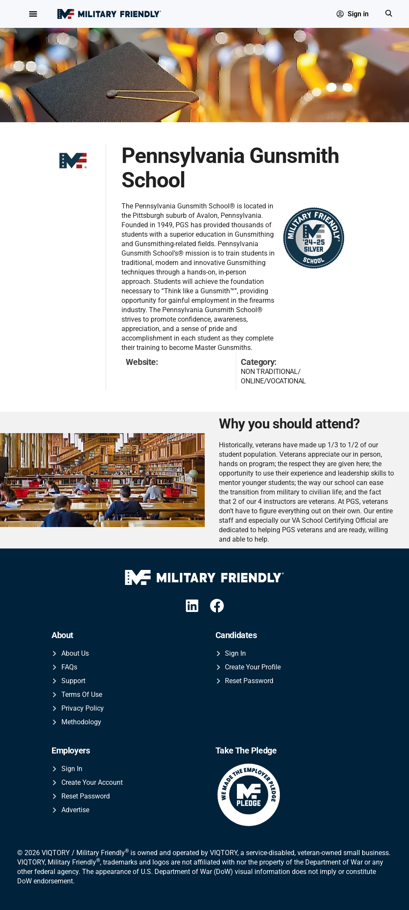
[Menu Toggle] (33, 14)
